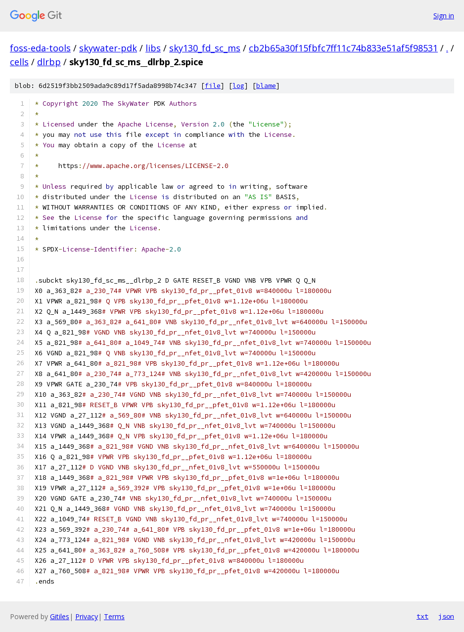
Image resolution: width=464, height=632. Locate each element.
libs (153, 48)
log (238, 86)
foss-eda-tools (40, 48)
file (213, 86)
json (446, 616)
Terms (114, 616)
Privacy (86, 616)
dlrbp (49, 62)
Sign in (443, 15)
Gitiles (59, 616)
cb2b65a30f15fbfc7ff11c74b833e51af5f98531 (343, 48)
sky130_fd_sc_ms (204, 48)
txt (422, 616)
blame (266, 86)
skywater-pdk (108, 48)
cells (19, 62)
